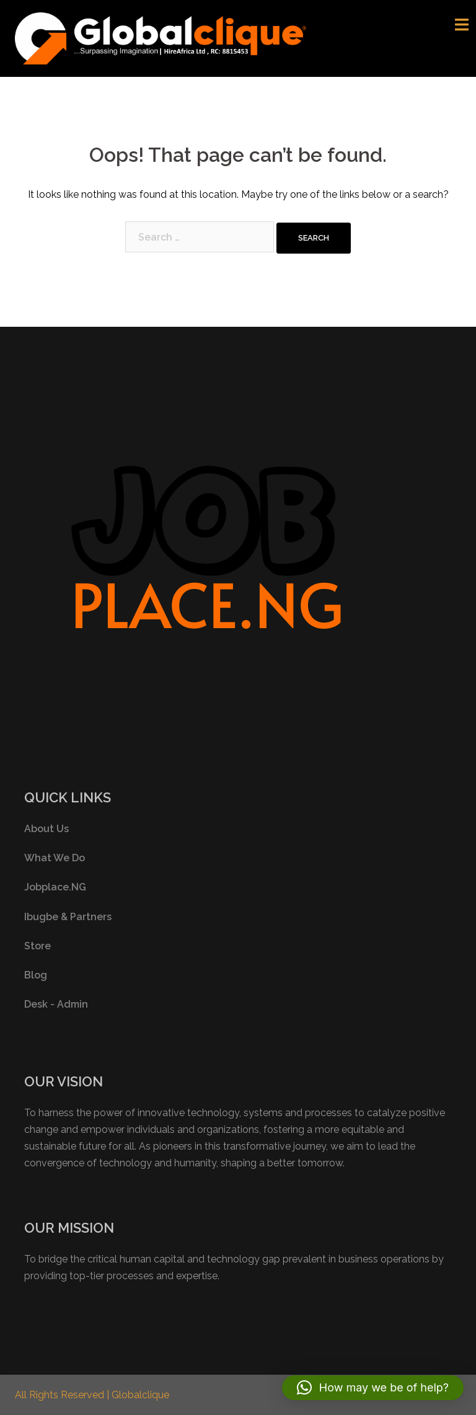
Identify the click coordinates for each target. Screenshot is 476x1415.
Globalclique (140, 1395)
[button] (373, 1387)
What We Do (54, 858)
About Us (46, 829)
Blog (35, 975)
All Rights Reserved (61, 1395)
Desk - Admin (56, 1004)
